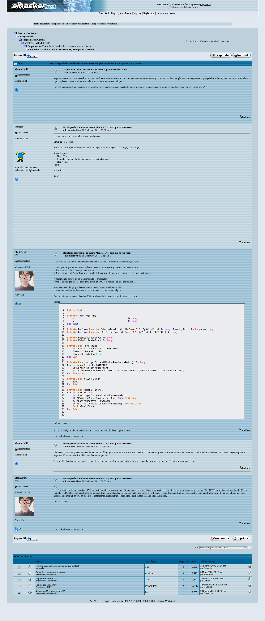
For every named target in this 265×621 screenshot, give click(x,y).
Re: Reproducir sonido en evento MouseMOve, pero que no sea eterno (97, 127)
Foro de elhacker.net (28, 33)
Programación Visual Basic (41, 46)
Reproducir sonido (44, 594)
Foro (101, 13)
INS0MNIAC (151, 601)
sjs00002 (208, 602)
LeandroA (73, 46)
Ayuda (120, 13)
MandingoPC (21, 69)
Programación (27, 36)
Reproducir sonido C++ (46, 600)
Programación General (34, 39)
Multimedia (40, 583)
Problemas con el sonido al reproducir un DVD (57, 581)
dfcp (147, 582)
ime (147, 607)
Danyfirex (208, 608)
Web (107, 13)
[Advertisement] (123, 102)
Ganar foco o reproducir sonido (50, 587)
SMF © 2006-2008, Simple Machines (156, 616)
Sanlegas (19, 126)
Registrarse (149, 13)
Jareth (148, 595)
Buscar (128, 13)
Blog (113, 13)
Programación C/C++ (44, 602)
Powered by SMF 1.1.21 (123, 616)
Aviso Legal (103, 616)
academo (149, 588)
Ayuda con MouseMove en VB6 (50, 606)
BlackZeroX (21, 252)
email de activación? (189, 7)
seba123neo (84, 46)
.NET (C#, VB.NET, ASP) (37, 43)
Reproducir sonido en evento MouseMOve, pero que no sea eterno (62, 49)
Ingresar (194, 4)
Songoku (208, 583)
